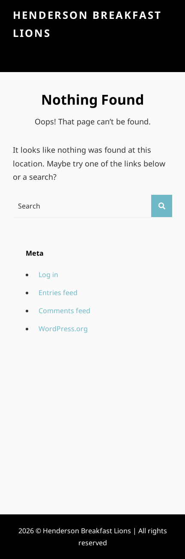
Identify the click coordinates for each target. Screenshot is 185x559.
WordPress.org (63, 328)
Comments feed (64, 310)
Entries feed (58, 292)
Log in (48, 274)
